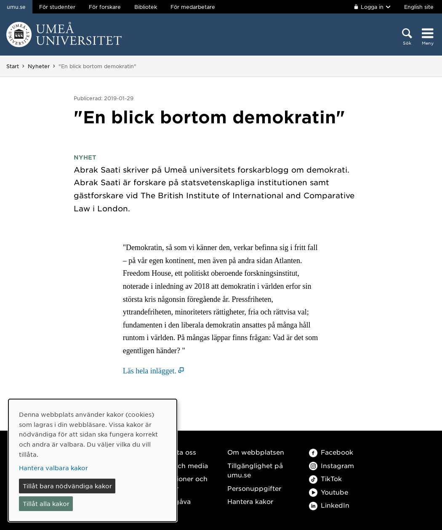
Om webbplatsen (255, 452)
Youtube (328, 492)
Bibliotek (145, 6)
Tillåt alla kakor (46, 503)
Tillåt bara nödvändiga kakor (67, 486)
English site (419, 6)
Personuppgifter (254, 488)
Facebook (331, 452)
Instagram (331, 465)
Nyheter (39, 66)
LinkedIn (329, 505)
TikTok (325, 478)
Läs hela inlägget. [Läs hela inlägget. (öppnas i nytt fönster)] (149, 371)
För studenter (57, 6)
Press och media (181, 465)
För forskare (105, 6)
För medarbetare (192, 6)
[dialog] (92, 460)
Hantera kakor (250, 501)
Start (12, 66)
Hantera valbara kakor (53, 467)
